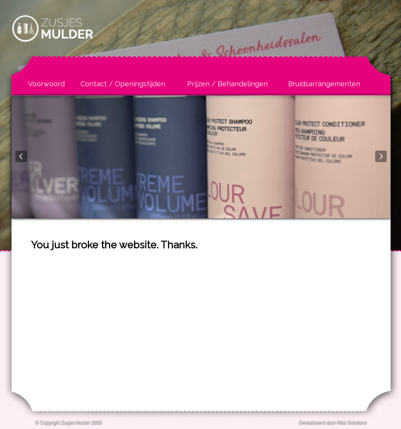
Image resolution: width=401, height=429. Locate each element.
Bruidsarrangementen (324, 84)
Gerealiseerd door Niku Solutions (332, 422)
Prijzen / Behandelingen (227, 84)
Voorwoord (46, 84)
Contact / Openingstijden (123, 84)
